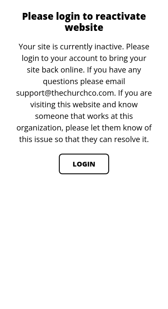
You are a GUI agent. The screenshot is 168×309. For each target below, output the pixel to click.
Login (84, 164)
